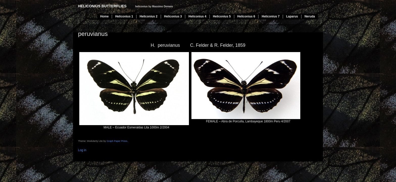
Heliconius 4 (197, 16)
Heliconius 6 (246, 16)
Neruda (310, 16)
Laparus (292, 16)
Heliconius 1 (124, 16)
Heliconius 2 (149, 16)
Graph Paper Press (117, 141)
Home (104, 16)
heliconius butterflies (102, 6)
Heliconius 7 (271, 16)
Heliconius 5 (222, 16)
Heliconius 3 (173, 16)
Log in (82, 150)
